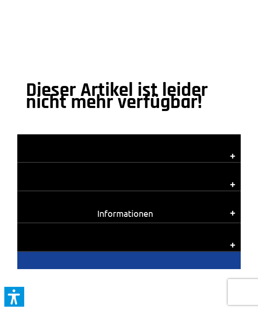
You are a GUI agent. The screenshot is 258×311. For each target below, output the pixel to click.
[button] (14, 297)
